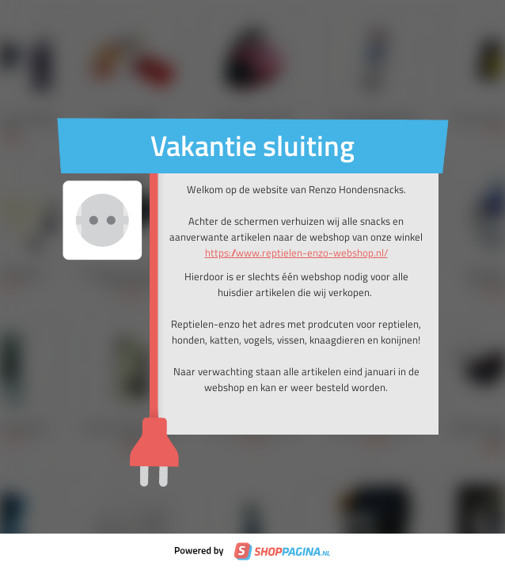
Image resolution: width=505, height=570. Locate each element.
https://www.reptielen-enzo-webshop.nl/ (296, 252)
